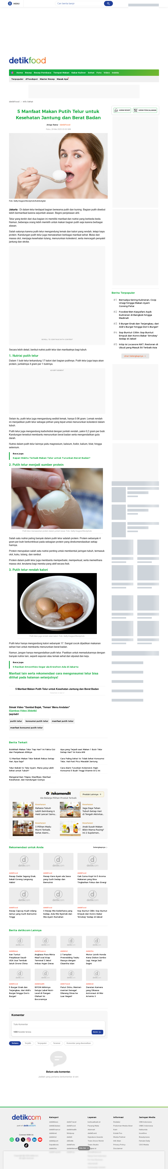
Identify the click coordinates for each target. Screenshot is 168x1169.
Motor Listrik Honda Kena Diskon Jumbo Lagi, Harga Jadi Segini (96, 959)
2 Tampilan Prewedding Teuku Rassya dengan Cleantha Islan (69, 959)
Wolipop (70, 1133)
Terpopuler (17, 79)
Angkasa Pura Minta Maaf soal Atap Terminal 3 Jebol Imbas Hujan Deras (45, 959)
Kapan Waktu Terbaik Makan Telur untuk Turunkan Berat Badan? (51, 458)
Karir (115, 1130)
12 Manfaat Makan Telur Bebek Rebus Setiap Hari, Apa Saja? (31, 759)
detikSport (53, 1141)
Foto (99, 72)
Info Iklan (117, 1141)
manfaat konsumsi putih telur (26, 727)
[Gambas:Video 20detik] (23, 711)
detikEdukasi (54, 1126)
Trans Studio (93, 1145)
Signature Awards (95, 1137)
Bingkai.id (92, 1148)
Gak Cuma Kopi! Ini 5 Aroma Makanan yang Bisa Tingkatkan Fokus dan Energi (91, 879)
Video (107, 72)
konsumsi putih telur (37, 721)
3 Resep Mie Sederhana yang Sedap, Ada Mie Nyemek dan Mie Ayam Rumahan (57, 914)
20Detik (70, 1141)
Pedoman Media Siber (123, 1126)
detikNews (53, 1122)
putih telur (16, 721)
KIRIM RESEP (122, 110)
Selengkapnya (100, 847)
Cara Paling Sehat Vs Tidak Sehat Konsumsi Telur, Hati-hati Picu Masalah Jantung (82, 759)
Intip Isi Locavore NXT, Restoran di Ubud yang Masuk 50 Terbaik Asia (138, 346)
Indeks (115, 72)
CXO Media (144, 1145)
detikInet (53, 1133)
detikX (69, 1137)
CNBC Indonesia (146, 1126)
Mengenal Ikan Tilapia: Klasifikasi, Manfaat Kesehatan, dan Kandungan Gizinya (30, 778)
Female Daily (144, 1141)
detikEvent (92, 1133)
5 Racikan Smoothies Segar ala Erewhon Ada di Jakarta (45, 666)
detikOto (53, 1148)
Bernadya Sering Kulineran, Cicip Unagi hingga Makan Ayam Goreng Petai (137, 303)
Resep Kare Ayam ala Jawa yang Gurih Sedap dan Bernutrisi (57, 879)
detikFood (14, 101)
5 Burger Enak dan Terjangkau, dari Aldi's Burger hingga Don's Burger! (20, 991)
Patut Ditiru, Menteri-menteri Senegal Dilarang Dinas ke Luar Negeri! (71, 991)
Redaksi (116, 1122)
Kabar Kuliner (78, 72)
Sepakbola (53, 1145)
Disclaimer (117, 1148)
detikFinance (54, 1130)
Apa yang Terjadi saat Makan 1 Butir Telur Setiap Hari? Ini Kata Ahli (81, 750)
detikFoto (71, 1145)
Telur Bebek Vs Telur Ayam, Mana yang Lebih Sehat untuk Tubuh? (31, 769)
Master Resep (47, 79)
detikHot (53, 1137)
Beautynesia (144, 1137)
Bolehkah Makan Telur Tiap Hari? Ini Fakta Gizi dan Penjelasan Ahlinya (32, 750)
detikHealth (72, 1130)
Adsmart (91, 1130)
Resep (28, 72)
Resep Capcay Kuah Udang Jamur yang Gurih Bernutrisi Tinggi (23, 914)
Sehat (91, 72)
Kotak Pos (117, 1133)
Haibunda (143, 1130)
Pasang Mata (93, 1126)
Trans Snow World (96, 1141)
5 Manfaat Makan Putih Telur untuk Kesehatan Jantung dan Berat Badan (57, 689)
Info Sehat (28, 101)
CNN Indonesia (145, 1122)
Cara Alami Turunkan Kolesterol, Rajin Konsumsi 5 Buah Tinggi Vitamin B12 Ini (80, 769)
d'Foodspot (32, 79)
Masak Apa (62, 79)
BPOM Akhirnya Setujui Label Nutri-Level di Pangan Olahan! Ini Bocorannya (44, 993)
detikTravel (71, 1122)
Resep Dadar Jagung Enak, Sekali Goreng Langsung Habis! (22, 879)
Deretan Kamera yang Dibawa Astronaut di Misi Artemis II (94, 991)
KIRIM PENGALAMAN (145, 110)
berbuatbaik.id (94, 1122)
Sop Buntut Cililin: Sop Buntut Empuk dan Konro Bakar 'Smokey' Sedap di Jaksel (92, 914)
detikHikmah (72, 1148)
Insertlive (143, 1133)
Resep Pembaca (42, 72)
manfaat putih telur (62, 721)
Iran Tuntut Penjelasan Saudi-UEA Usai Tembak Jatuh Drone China (18, 959)
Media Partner (119, 1137)
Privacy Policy (119, 1145)
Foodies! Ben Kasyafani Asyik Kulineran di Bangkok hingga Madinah (135, 315)
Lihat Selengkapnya (135, 356)
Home (19, 72)
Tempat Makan (61, 72)
